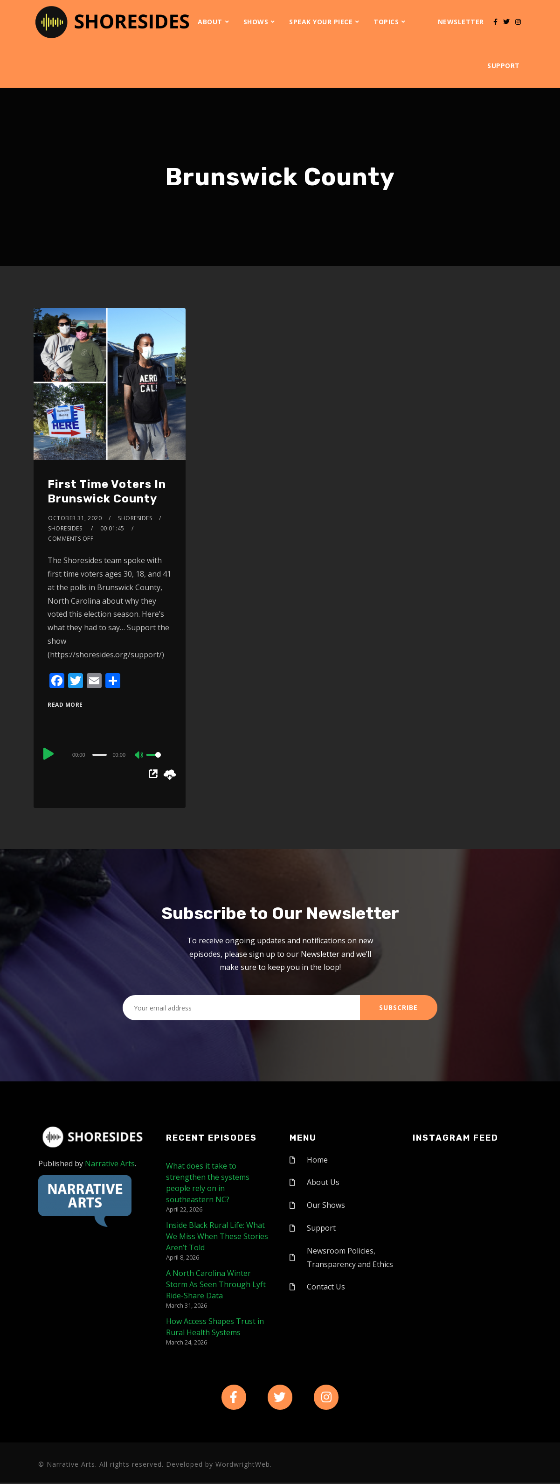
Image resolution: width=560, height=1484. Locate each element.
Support (503, 65)
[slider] (99, 755)
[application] (110, 754)
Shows (256, 21)
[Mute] (139, 755)
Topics (386, 21)
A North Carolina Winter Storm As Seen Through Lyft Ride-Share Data (216, 1284)
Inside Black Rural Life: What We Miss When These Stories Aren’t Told (217, 1236)
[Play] (48, 753)
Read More (65, 705)
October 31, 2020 (75, 518)
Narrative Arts (110, 1163)
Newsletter (461, 21)
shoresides (135, 518)
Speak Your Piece (321, 21)
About (210, 21)
